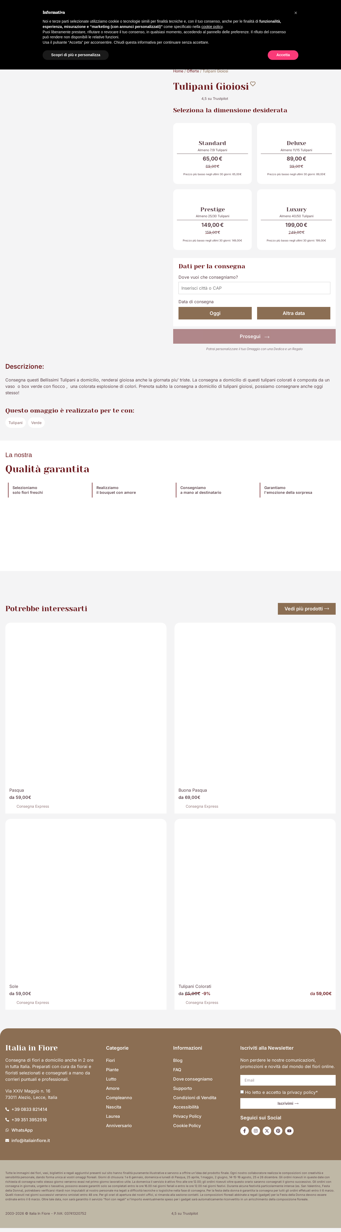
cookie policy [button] (211, 26)
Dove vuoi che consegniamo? (208, 281)
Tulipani (16, 426)
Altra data (294, 317)
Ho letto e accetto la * (281, 1096)
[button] (295, 13)
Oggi (215, 317)
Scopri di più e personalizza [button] (75, 55)
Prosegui (254, 340)
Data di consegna (196, 305)
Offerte (193, 71)
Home (178, 71)
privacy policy (301, 1096)
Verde (36, 426)
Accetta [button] (283, 55)
